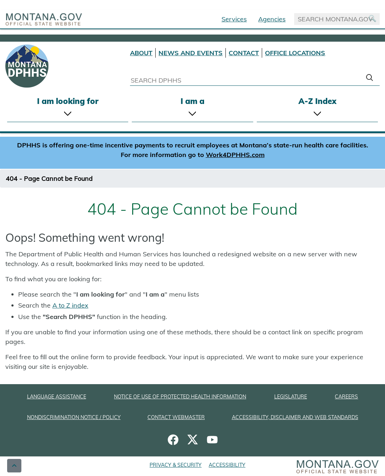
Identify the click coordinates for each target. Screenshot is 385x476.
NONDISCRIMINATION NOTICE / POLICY (74, 417)
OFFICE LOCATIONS (295, 53)
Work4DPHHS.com (235, 155)
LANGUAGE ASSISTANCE (56, 396)
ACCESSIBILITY (227, 465)
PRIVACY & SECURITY (176, 465)
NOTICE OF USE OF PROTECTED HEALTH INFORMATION (180, 396)
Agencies (272, 19)
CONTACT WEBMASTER (176, 417)
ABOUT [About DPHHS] (141, 53)
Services (234, 19)
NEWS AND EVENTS (190, 53)
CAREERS (346, 396)
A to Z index (70, 305)
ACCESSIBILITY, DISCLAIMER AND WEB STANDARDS (295, 417)
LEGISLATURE (290, 396)
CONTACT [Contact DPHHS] (244, 53)
